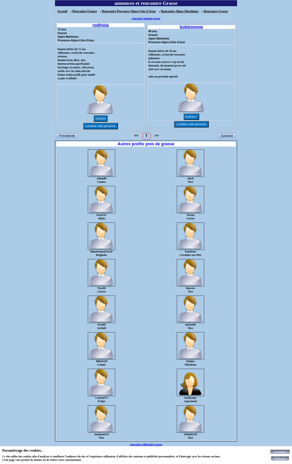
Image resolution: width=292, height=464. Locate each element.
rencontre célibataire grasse (146, 444)
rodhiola (101, 25)
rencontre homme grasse (146, 18)
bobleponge (191, 27)
